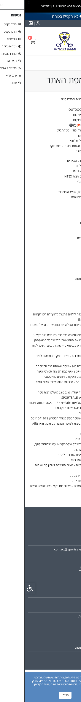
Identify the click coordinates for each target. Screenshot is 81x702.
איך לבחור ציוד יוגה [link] (62, 439)
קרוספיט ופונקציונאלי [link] (65, 181)
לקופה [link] (74, 298)
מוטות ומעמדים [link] (64, 223)
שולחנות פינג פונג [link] (62, 151)
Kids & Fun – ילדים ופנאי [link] (62, 197)
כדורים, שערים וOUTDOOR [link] (61, 109)
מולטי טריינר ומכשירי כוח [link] (63, 115)
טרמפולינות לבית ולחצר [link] (63, 166)
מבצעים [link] (73, 253)
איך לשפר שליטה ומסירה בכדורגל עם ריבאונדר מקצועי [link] (40, 335)
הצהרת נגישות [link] (64, 434)
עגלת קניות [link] (71, 293)
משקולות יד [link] (66, 213)
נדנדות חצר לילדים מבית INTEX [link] (58, 176)
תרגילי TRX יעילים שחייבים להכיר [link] (53, 455)
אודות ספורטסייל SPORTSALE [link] (55, 397)
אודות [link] (70, 534)
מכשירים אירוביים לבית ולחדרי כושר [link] (57, 99)
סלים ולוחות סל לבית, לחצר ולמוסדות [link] (56, 192)
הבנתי (40, 695)
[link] (13, 23)
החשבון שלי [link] (71, 258)
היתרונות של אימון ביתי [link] (59, 460)
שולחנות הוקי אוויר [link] (62, 135)
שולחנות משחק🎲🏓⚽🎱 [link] (61, 125)
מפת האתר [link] (66, 601)
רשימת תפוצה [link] (65, 655)
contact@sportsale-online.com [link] (51, 549)
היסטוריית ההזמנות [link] (62, 279)
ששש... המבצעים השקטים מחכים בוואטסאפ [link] (46, 376)
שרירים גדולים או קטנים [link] (59, 475)
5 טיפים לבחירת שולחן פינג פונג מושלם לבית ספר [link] (43, 392)
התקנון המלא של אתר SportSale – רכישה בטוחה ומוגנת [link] (38, 403)
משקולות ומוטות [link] (68, 207)
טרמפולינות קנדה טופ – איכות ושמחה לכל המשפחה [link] (42, 366)
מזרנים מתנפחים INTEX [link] (63, 171)
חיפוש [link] (74, 304)
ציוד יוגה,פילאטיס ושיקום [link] (63, 120)
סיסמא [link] (69, 268)
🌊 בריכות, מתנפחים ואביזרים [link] (60, 160)
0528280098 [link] (64, 557)
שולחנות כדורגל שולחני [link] (59, 141)
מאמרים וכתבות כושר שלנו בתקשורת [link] (51, 408)
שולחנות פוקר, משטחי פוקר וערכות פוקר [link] (49, 146)
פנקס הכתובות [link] (64, 273)
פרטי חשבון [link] (66, 263)
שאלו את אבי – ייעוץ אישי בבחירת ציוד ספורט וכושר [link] (43, 371)
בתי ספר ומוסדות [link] (68, 104)
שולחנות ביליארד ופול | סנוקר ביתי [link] (52, 130)
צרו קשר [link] (68, 491)
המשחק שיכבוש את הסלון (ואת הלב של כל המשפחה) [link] (41, 340)
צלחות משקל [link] (65, 218)
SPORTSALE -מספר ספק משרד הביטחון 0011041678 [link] (39, 418)
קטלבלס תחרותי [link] (68, 232)
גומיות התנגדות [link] (68, 202)
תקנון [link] (70, 609)
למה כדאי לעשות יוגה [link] (60, 481)
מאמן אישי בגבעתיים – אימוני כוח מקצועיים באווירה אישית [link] (39, 486)
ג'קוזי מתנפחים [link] (69, 187)
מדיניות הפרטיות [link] (63, 413)
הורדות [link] (69, 284)
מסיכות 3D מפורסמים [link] (65, 238)
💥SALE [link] (72, 243)
